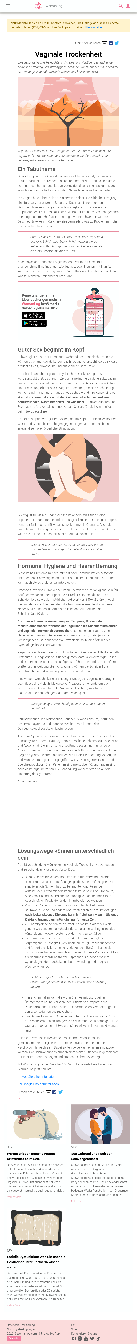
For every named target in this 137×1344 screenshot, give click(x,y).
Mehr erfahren (14, 1197)
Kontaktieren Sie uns (84, 1333)
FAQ (73, 1325)
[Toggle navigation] (8, 5)
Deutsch (13, 1338)
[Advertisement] (68, 815)
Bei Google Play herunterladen (38, 1084)
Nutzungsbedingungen (21, 1329)
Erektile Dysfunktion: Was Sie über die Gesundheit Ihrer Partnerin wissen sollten (36, 1262)
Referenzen (24, 1098)
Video (74, 1329)
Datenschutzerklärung (21, 1325)
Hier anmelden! (94, 27)
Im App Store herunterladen (36, 1076)
